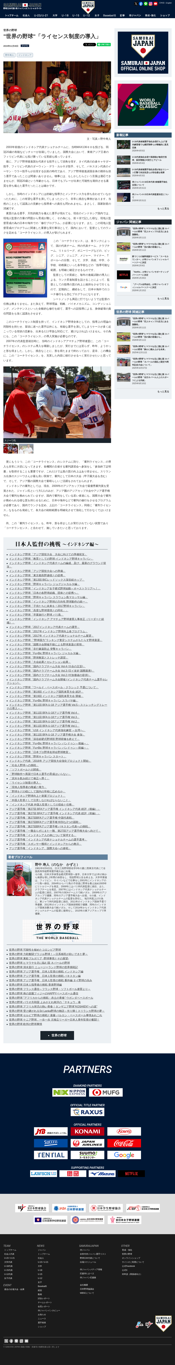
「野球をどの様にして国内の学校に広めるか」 (37, 791)
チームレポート (45, 1302)
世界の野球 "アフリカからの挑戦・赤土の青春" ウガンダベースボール (51, 997)
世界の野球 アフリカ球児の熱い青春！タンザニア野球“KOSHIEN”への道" (53, 1006)
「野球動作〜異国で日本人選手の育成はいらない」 (40, 774)
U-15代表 (8, 1270)
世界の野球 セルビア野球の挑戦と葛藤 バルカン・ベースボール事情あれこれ (55, 1015)
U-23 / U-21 (9, 1258)
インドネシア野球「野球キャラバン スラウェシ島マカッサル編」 (48, 597)
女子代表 (8, 1278)
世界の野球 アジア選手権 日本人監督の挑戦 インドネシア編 (46, 971)
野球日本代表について (90, 1258)
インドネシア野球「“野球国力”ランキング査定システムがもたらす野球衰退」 (55, 640)
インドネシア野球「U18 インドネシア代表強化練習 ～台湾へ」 (47, 730)
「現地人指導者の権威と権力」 (28, 787)
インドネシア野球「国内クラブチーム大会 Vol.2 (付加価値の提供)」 (50, 675)
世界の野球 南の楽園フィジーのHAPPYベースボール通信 (43, 993)
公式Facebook (128, 1266)
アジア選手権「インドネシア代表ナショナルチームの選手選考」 (48, 839)
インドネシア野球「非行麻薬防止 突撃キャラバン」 (40, 648)
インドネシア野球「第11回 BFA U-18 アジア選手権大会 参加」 (47, 734)
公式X (124, 1270)
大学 (40, 1266)
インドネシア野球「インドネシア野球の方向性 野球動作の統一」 (48, 601)
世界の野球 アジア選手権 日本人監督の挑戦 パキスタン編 (45, 976)
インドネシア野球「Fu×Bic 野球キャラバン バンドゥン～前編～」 (49, 747)
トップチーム (10, 1250)
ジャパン (42, 1250)
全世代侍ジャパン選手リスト (93, 1254)
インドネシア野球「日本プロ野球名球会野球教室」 (40, 752)
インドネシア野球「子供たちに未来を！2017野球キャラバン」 (47, 606)
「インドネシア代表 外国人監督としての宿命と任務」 (41, 804)
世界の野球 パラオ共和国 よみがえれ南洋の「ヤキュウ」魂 (45, 1002)
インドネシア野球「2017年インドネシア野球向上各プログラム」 (48, 631)
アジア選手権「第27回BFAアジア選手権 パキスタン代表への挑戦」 (50, 826)
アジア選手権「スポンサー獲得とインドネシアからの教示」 (45, 844)
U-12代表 (8, 1274)
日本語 (161, 3)
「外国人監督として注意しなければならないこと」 (40, 800)
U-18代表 (8, 1266)
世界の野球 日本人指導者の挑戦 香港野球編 (35, 984)
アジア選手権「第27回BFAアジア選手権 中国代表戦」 (41, 817)
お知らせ (42, 1314)
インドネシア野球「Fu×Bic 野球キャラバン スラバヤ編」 (43, 700)
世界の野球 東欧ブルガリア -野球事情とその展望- (39, 958)
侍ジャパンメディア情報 (91, 1269)
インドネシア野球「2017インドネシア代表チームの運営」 (44, 627)
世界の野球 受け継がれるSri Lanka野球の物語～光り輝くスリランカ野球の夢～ (57, 1010)
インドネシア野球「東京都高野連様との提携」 (37, 575)
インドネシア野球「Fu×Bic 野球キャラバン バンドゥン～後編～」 (49, 743)
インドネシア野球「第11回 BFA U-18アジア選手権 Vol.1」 (44, 725)
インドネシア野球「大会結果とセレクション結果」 (40, 662)
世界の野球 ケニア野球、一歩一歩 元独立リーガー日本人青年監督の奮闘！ (54, 1019)
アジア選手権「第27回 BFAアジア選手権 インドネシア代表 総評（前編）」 (54, 813)
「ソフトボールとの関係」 (25, 769)
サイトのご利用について (133, 1262)
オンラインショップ (131, 1258)
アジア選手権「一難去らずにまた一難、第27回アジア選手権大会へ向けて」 (55, 830)
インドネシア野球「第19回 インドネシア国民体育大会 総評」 (46, 691)
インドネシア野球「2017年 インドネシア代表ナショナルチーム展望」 (51, 635)
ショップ (42, 1326)
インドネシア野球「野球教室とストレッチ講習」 (38, 657)
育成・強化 (127, 1250)
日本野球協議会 (87, 1289)
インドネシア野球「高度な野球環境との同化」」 (38, 610)
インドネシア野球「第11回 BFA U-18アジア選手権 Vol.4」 (44, 712)
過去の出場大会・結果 (14, 1289)
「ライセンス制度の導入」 (25, 782)
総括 (40, 1290)
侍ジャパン (85, 1250)
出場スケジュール (88, 1262)
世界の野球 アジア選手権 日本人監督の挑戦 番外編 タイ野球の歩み (50, 980)
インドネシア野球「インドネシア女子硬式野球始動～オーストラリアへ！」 (55, 588)
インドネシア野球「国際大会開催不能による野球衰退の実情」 (46, 644)
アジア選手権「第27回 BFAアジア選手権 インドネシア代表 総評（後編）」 (54, 809)
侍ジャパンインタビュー (49, 1310)
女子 (40, 1282)
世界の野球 (59, 1035)
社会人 (41, 1258)
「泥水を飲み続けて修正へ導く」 (29, 778)
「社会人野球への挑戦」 (24, 765)
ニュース (42, 1318)
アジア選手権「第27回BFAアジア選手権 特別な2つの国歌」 (45, 822)
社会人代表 (9, 1254)
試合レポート (44, 1298)
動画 (40, 1294)
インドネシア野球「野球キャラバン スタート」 (37, 756)
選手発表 (42, 1322)
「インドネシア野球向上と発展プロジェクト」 (37, 795)
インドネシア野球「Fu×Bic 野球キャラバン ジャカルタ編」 (45, 653)
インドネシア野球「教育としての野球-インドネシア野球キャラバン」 (51, 558)
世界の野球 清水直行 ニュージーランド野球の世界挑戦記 (43, 967)
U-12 (40, 1278)
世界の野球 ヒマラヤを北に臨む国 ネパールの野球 (39, 962)
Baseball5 (42, 1286)
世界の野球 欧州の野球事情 (25, 1024)
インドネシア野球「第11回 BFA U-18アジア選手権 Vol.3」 (44, 717)
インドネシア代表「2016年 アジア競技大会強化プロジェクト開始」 (50, 760)
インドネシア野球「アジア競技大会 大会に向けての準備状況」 (48, 554)
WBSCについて (87, 1293)
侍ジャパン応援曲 (88, 1277)
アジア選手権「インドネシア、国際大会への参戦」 (40, 848)
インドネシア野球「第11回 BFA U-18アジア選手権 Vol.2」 (44, 721)
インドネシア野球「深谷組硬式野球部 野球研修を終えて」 (44, 739)
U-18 (40, 1270)
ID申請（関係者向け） (132, 1274)
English (169, 3)
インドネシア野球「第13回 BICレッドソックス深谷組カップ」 (47, 579)
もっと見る (163, 208)
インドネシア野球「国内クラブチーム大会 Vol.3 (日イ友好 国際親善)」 (52, 670)
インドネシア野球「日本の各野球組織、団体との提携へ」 (44, 592)
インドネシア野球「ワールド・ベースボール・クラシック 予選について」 (54, 687)
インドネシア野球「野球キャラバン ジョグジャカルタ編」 (44, 584)
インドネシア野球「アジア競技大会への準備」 (37, 571)
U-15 (40, 1274)
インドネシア (24, 55)
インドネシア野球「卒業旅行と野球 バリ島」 (36, 614)
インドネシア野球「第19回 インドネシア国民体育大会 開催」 (46, 696)
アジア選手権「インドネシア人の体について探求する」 (42, 835)
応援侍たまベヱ (87, 1273)
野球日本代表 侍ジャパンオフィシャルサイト (23, 6)
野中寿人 (9, 55)
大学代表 (8, 1262)
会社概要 (84, 1285)
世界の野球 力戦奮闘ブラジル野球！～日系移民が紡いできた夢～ (48, 954)
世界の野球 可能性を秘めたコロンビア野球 (35, 949)
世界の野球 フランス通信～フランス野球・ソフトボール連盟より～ (50, 989)
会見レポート (44, 1306)
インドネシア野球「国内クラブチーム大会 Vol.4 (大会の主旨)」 (47, 666)
